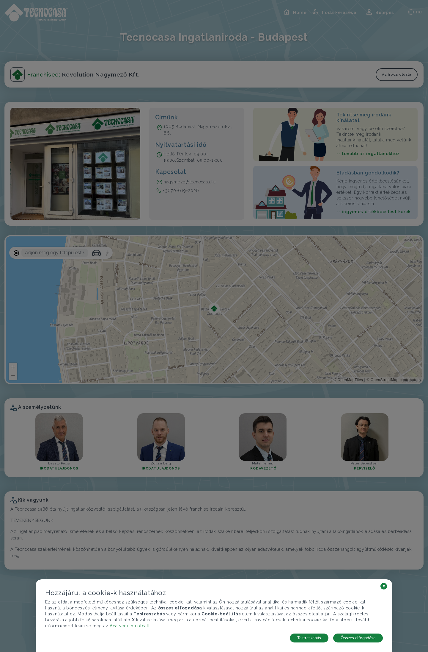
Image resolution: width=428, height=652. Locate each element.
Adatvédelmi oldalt (130, 625)
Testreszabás (309, 638)
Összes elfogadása (358, 638)
